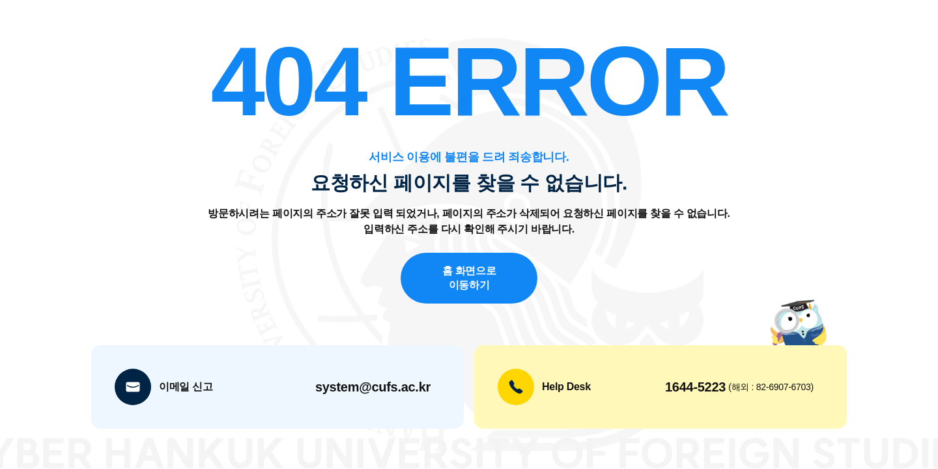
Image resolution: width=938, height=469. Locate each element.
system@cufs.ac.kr (373, 387)
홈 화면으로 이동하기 (469, 277)
